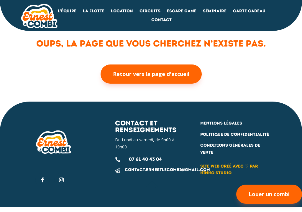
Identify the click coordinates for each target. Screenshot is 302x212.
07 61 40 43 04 (145, 159)
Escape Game (181, 11)
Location (122, 11)
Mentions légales (221, 123)
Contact (161, 20)
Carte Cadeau (249, 11)
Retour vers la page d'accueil (151, 73)
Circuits (149, 11)
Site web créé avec (222, 166)
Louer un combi (269, 194)
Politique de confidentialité (234, 134)
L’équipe (67, 11)
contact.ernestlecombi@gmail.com (167, 169)
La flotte (93, 11)
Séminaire (214, 11)
